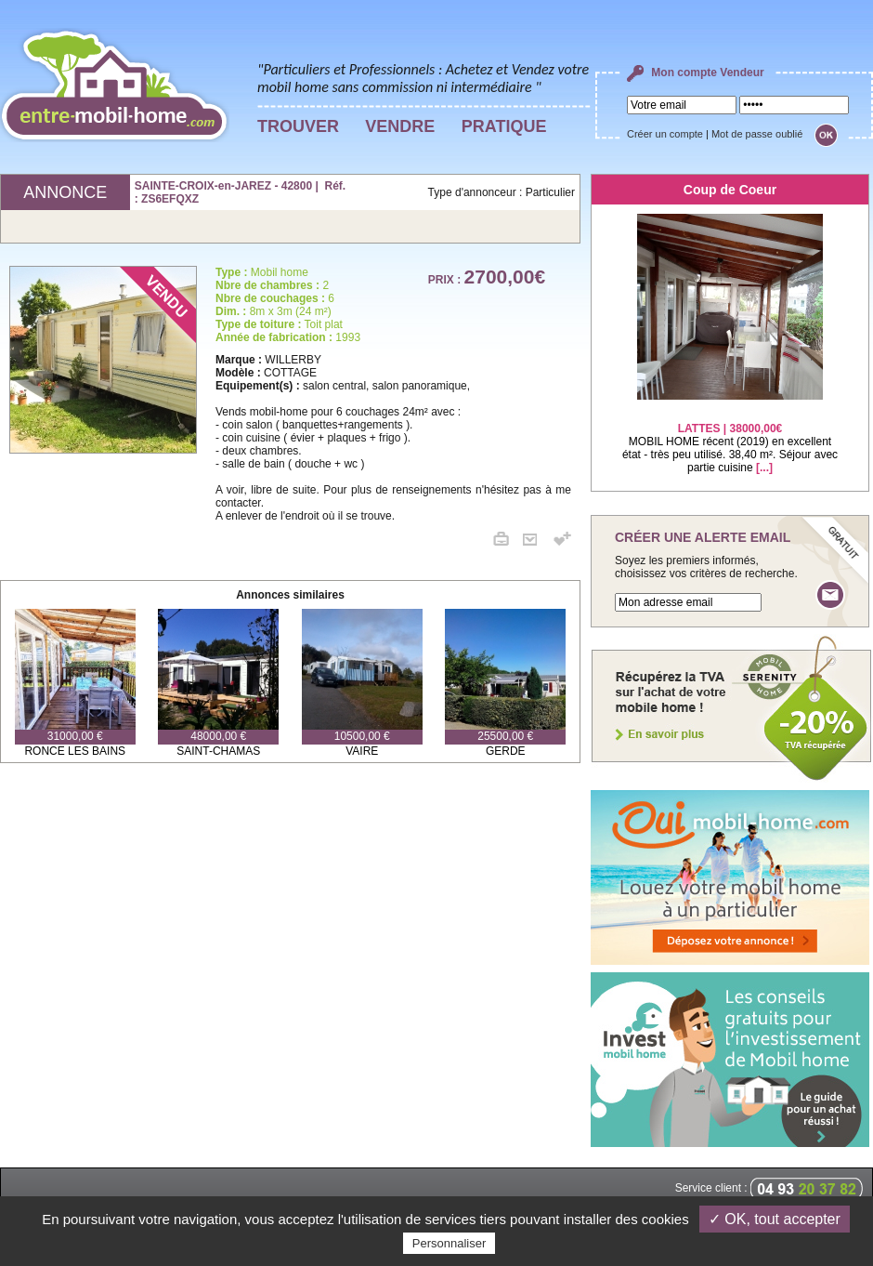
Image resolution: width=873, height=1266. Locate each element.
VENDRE (400, 126)
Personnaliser (449, 1243)
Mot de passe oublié (756, 133)
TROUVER (298, 126)
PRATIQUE (504, 126)
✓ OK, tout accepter (774, 1219)
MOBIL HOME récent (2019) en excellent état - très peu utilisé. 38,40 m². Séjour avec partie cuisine (730, 436)
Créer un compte (665, 133)
